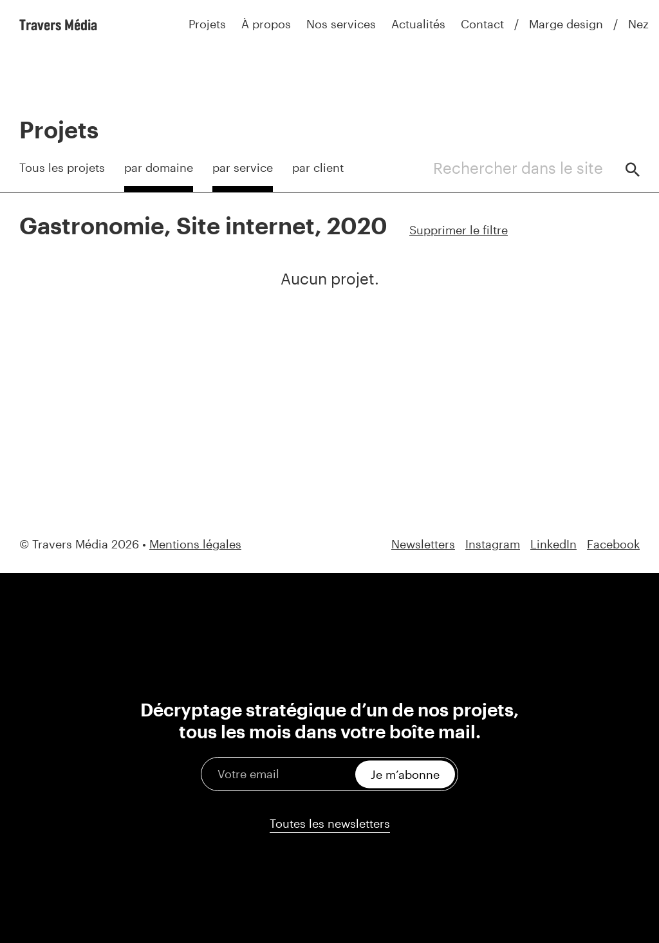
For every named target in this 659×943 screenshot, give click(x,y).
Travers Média (58, 24)
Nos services (341, 24)
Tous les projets (62, 167)
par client (318, 167)
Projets (207, 24)
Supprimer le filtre (458, 230)
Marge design (566, 24)
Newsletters (423, 544)
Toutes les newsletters (330, 823)
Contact (482, 24)
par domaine (158, 167)
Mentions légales (195, 544)
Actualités (418, 24)
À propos (266, 24)
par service (242, 167)
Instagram (492, 544)
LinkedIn (553, 544)
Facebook (613, 544)
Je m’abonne (405, 774)
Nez (638, 24)
